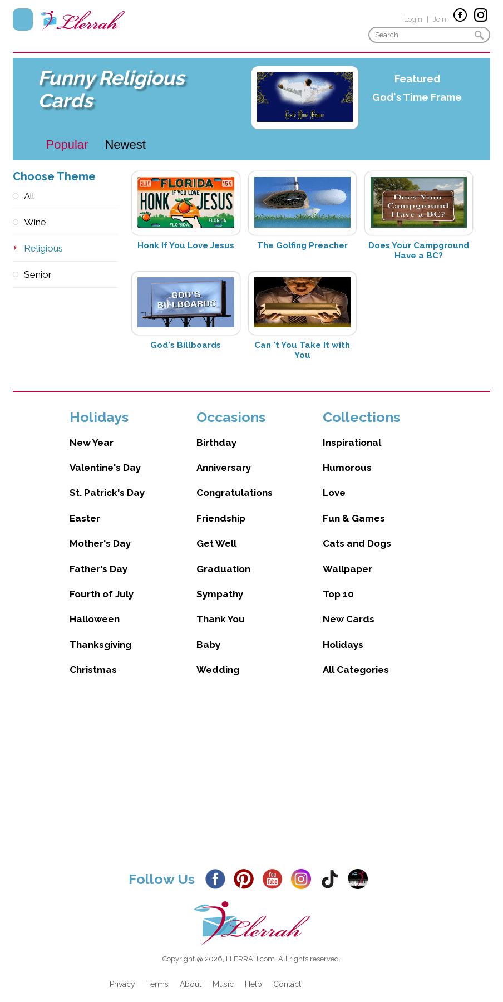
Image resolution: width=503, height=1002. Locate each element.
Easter (85, 507)
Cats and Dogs (357, 532)
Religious (43, 248)
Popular (67, 144)
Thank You (220, 607)
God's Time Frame (417, 97)
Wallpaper (347, 557)
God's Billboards (185, 345)
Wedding (217, 658)
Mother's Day (100, 532)
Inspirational (352, 431)
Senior (38, 274)
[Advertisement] (252, 770)
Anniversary (223, 456)
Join (439, 19)
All (29, 196)
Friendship (220, 507)
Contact (287, 973)
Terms (157, 973)
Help (253, 973)
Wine (35, 222)
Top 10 (338, 582)
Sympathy (219, 582)
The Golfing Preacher (302, 245)
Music (223, 973)
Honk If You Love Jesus (185, 245)
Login (413, 19)
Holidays (343, 633)
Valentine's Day (105, 456)
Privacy (122, 973)
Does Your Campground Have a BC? (418, 250)
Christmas (93, 658)
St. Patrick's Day (107, 481)
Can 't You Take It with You (302, 350)
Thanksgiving (100, 633)
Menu (23, 19)
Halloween (95, 607)
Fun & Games (354, 507)
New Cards (348, 607)
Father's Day (98, 557)
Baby (208, 633)
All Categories (356, 658)
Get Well (216, 532)
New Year (92, 431)
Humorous (347, 456)
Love (334, 481)
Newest (125, 144)
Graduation (223, 557)
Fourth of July (102, 582)
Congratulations (234, 481)
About (190, 973)
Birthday (216, 431)
